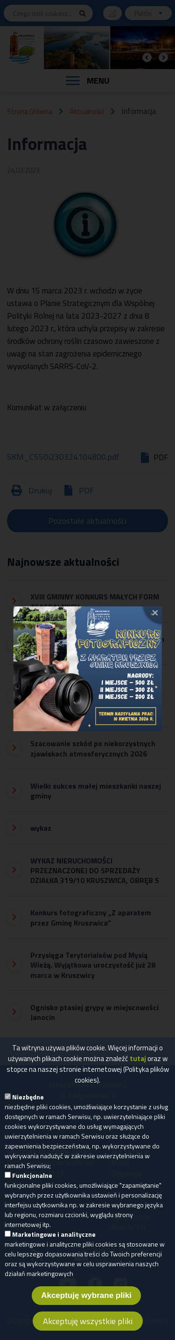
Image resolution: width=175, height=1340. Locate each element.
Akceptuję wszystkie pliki (88, 1323)
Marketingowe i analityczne (54, 1236)
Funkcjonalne (32, 1177)
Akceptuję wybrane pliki (86, 1297)
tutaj (138, 1060)
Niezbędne (28, 1099)
